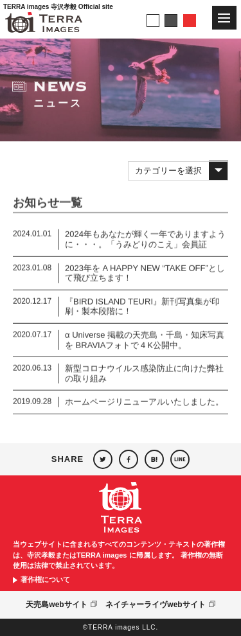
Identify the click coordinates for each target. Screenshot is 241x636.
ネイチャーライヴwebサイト (155, 604)
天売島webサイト (56, 604)
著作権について (45, 579)
